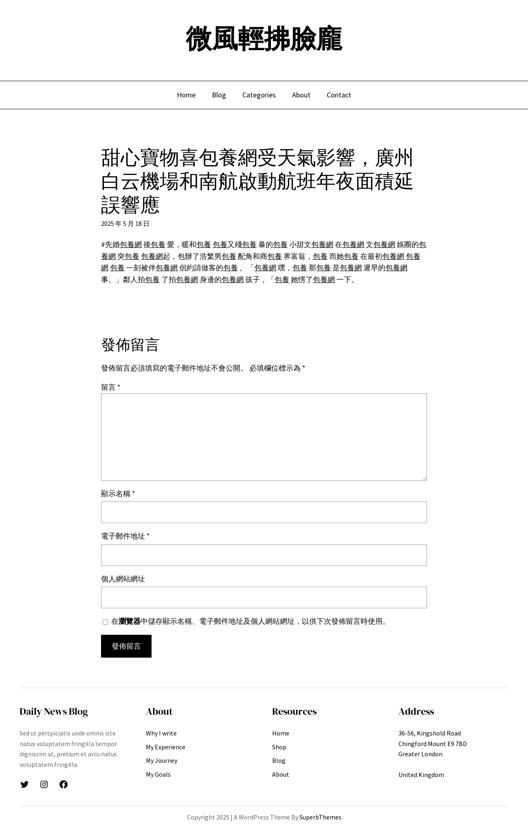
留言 (111, 387)
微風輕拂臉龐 (264, 38)
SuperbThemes (320, 817)
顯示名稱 (118, 493)
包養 (158, 244)
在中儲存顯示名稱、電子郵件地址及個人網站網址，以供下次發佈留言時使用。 (250, 621)
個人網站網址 (123, 578)
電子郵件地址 (125, 536)
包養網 (131, 244)
